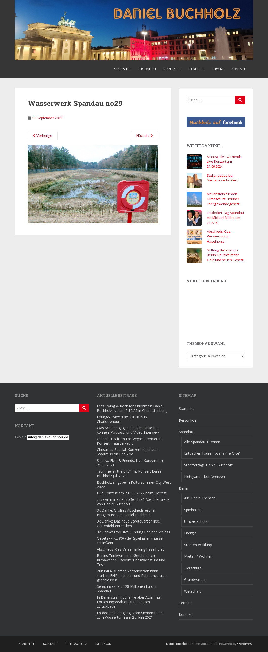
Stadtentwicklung (198, 544)
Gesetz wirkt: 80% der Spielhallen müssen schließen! (130, 540)
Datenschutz (76, 644)
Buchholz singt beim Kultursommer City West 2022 (134, 484)
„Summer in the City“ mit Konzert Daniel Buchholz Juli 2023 (129, 473)
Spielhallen (192, 509)
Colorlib (212, 644)
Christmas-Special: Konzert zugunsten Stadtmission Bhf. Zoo (128, 452)
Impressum (103, 644)
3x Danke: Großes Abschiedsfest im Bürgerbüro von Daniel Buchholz (126, 512)
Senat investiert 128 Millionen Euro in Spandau (127, 588)
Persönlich (147, 69)
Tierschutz (192, 568)
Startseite (122, 69)
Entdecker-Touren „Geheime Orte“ (212, 453)
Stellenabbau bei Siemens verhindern (222, 178)
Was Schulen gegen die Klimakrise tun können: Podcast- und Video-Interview (128, 430)
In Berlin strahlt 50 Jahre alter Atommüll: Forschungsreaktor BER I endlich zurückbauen (129, 602)
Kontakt (238, 69)
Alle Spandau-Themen (202, 441)
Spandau (170, 69)
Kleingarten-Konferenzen (204, 476)
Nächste (144, 135)
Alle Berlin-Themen (199, 498)
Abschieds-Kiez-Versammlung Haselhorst (219, 236)
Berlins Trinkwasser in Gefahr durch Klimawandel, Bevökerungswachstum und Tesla (131, 560)
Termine (218, 69)
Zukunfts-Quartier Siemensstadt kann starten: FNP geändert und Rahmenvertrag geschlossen (131, 575)
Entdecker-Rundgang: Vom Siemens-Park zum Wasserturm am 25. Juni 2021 (130, 615)
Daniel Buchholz (177, 644)
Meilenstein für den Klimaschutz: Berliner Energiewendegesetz (223, 199)
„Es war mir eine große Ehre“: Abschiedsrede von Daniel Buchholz (133, 501)
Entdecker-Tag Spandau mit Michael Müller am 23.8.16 (225, 217)
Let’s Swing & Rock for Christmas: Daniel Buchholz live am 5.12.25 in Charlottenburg (132, 408)
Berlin (195, 69)
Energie (190, 533)
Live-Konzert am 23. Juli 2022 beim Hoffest (132, 493)
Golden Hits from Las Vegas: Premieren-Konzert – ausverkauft (130, 441)
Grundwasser (195, 579)
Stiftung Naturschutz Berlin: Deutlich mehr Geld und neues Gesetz (225, 255)
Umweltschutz (195, 521)
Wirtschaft (192, 591)
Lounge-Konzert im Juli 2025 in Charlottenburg (122, 419)
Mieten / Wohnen (198, 556)
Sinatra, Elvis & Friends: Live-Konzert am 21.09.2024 (224, 161)
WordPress (245, 644)
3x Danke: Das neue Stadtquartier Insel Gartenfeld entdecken (129, 523)
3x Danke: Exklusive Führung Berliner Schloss (133, 532)
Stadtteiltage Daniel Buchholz (208, 465)
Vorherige (42, 135)
